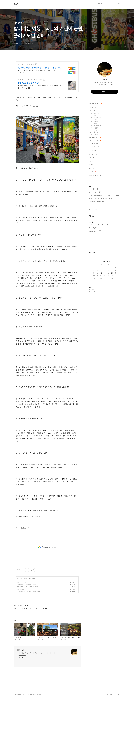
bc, (103, 201)
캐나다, (104, 192)
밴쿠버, (100, 198)
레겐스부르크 (20, 611)
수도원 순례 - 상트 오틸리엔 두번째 (27, 616)
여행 (18, 608)
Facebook (92, 238)
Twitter (100, 238)
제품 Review (95, 137)
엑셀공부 (92, 107)
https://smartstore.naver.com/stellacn (30, 79)
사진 (91, 161)
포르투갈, (105, 198)
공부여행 (94, 119)
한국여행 (95, 113)
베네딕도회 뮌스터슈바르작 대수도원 (27, 620)
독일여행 (22, 608)
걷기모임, (95, 189)
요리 (92, 172)
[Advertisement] (47, 108)
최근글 (91, 209)
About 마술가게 (93, 228)
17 (115, 273)
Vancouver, (92, 201)
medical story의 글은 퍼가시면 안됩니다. (100, 225)
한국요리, (111, 198)
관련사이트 (110, 724)
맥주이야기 (96, 140)
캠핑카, (95, 198)
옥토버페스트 (20, 618)
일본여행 (94, 115)
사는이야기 (94, 143)
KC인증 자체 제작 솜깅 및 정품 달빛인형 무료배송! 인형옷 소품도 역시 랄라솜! (40, 87)
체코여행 (94, 128)
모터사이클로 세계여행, (95, 192)
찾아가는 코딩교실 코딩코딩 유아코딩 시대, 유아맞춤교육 (40, 68)
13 (101, 273)
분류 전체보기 (95, 104)
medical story (95, 175)
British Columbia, (104, 189)
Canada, (117, 195)
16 (112, 273)
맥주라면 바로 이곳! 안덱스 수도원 (26, 614)
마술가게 (17, 4)
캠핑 (91, 168)
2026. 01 (105, 261)
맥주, (109, 195)
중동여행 (94, 122)
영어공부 (93, 154)
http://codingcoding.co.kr (26, 64)
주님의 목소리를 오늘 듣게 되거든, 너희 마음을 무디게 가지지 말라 (36, 682)
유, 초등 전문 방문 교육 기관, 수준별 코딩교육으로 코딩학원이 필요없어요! (40, 71)
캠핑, (112, 195)
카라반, (91, 198)
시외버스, (99, 201)
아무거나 (93, 151)
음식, (105, 195)
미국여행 (94, 134)
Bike (91, 165)
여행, (106, 201)
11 (94, 273)
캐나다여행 (95, 132)
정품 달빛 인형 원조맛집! (28, 83)
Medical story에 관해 (95, 231)
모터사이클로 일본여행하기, (96, 195)
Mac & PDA (94, 147)
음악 (91, 158)
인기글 (97, 209)
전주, (108, 192)
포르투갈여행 (96, 117)
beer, (90, 189)
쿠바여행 (94, 124)
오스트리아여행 (96, 126)
